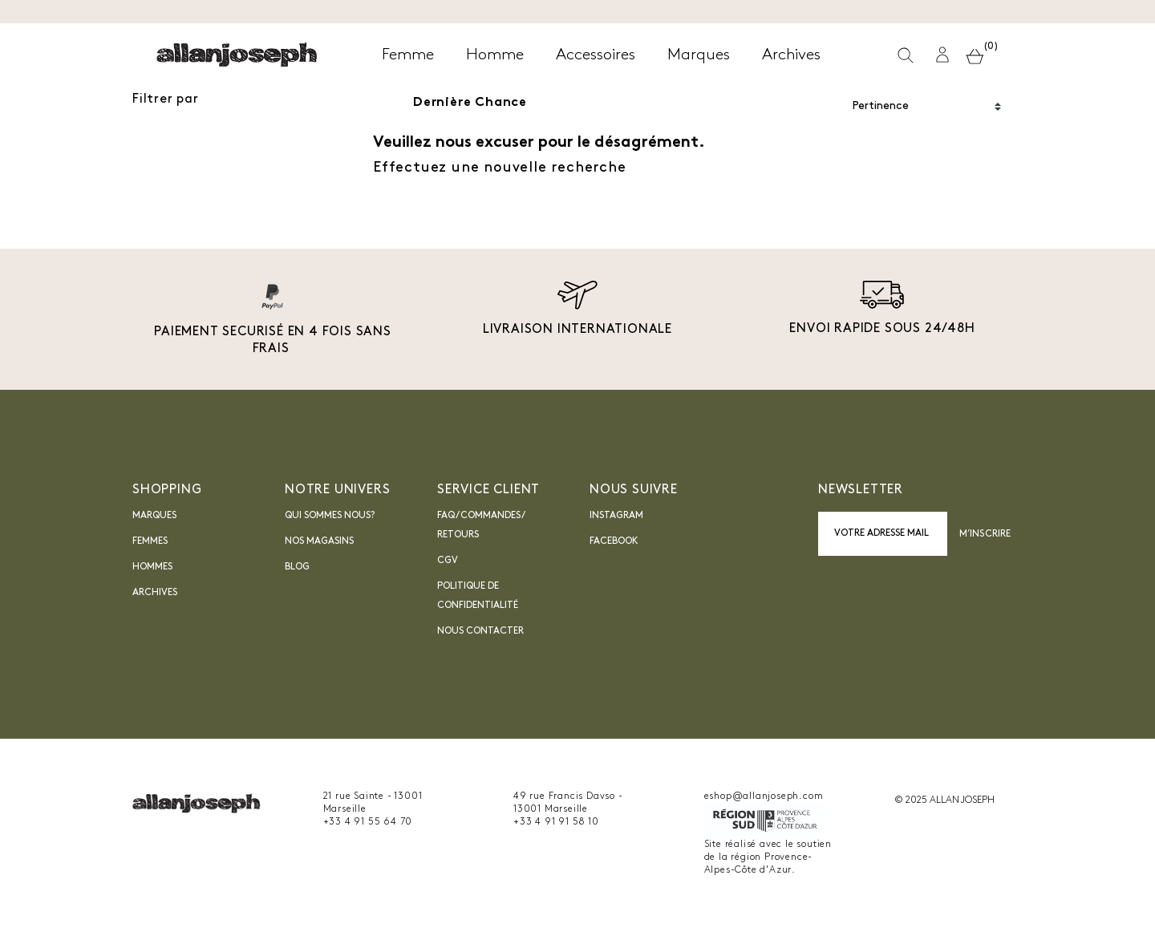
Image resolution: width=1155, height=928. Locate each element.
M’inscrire (985, 534)
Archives (154, 593)
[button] (942, 54)
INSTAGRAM (616, 516)
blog (297, 567)
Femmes (150, 541)
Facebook (614, 541)
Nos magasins (319, 541)
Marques (154, 516)
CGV (447, 560)
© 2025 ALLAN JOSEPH (944, 800)
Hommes (152, 567)
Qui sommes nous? (330, 516)
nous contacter (480, 631)
